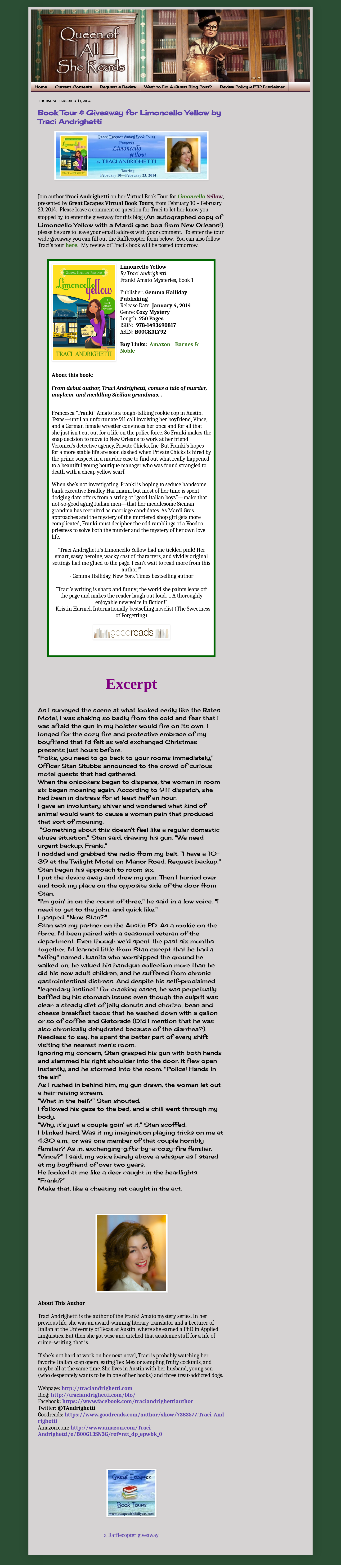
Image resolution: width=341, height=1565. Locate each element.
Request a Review (118, 86)
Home (41, 86)
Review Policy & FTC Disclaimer (252, 86)
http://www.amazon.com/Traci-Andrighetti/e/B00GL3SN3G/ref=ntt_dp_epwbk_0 (100, 1431)
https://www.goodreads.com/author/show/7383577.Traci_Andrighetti (131, 1418)
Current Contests (73, 86)
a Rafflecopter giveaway (131, 1535)
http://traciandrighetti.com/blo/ (93, 1395)
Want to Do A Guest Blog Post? (178, 86)
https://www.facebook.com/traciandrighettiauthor (127, 1401)
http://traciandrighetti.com (97, 1388)
